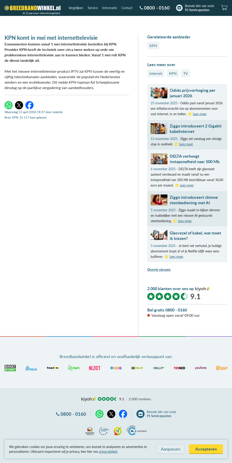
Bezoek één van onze (199, 8)
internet (156, 73)
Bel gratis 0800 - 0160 (167, 309)
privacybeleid (108, 451)
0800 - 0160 (157, 7)
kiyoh (202, 289)
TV (185, 73)
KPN (153, 45)
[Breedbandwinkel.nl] (32, 8)
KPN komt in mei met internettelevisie (51, 37)
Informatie (109, 8)
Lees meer (200, 114)
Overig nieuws (159, 269)
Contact (127, 8)
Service (93, 8)
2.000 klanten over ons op (170, 288)
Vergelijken (75, 8)
